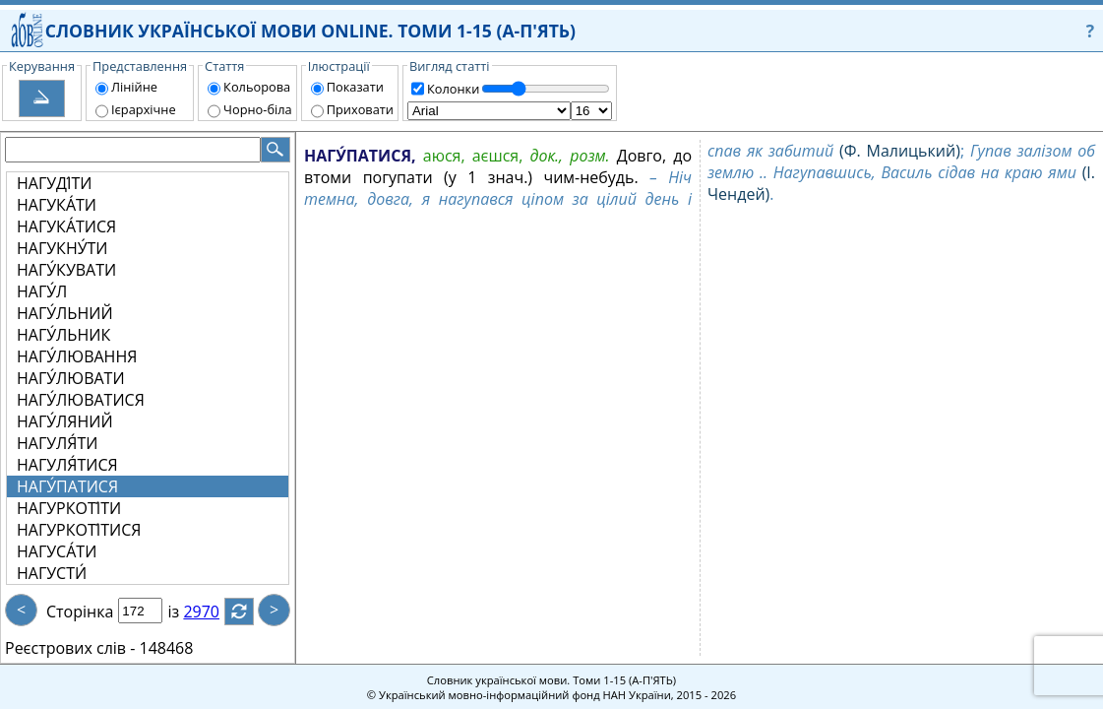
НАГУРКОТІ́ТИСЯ (79, 530)
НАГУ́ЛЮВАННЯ (77, 356)
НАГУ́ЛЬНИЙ (65, 313)
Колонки (453, 88)
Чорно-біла (257, 109)
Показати (355, 87)
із (185, 611)
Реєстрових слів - (70, 648)
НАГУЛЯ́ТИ (57, 443)
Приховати (360, 109)
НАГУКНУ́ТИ (62, 248)
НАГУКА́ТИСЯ (66, 226)
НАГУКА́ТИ (56, 205)
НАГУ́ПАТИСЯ (67, 486)
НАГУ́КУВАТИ (66, 270)
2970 (213, 611)
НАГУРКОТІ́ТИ (69, 508)
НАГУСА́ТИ (56, 551)
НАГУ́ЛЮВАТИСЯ (81, 400)
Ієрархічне (143, 109)
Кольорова (256, 87)
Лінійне (134, 87)
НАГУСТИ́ (52, 573)
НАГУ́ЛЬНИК (63, 335)
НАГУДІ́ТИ (54, 183)
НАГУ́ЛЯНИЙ (65, 421)
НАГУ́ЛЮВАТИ (71, 378)
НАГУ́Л (42, 291)
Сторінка (79, 611)
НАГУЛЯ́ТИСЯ (67, 465)
